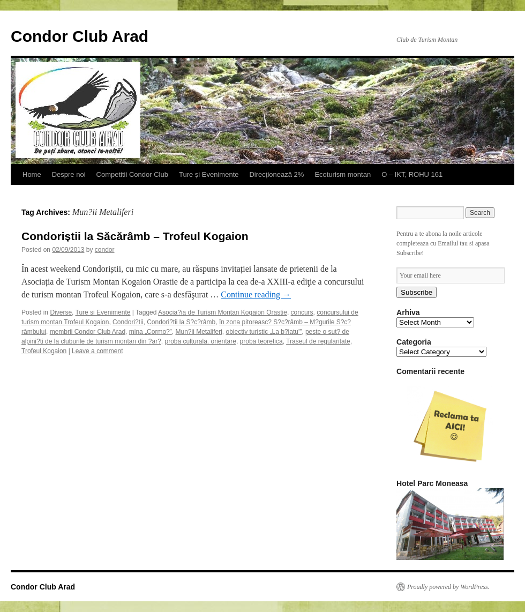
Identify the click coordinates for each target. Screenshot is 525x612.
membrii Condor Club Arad (87, 331)
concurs (302, 312)
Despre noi (69, 174)
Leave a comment (97, 351)
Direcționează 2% (276, 174)
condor (105, 249)
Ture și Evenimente (209, 174)
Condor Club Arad (79, 36)
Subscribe (416, 292)
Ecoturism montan (342, 174)
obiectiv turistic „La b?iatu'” (264, 331)
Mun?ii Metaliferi (198, 331)
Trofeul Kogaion (43, 351)
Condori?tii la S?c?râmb (181, 322)
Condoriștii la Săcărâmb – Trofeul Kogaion (135, 236)
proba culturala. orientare (200, 341)
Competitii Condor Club (132, 174)
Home (31, 174)
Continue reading (256, 294)
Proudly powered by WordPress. (448, 587)
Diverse (61, 312)
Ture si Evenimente (103, 312)
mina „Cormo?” (150, 331)
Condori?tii (127, 322)
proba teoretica (261, 341)
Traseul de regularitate (318, 341)
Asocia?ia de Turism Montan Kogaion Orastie (222, 312)
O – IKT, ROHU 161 (411, 174)
